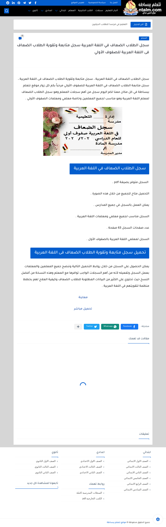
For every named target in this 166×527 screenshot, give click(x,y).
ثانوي (35, 10)
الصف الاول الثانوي (46, 461)
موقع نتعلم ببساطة (116, 522)
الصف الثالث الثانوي (45, 466)
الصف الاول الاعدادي (91, 461)
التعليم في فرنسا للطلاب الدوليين (109, 24)
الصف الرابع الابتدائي (137, 483)
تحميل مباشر (83, 309)
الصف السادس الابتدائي (136, 489)
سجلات (99, 10)
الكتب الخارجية (85, 10)
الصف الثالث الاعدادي (90, 466)
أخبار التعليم (112, 10)
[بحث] (6, 10)
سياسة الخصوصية (97, 3)
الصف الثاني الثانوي (45, 472)
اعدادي (48, 10)
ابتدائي (62, 10)
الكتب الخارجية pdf (92, 498)
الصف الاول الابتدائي (137, 461)
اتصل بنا (113, 3)
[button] (129, 327)
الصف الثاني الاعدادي (91, 472)
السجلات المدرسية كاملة (89, 492)
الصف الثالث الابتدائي (137, 466)
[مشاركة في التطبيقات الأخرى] (78, 327)
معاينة (83, 297)
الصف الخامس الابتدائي (136, 478)
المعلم (72, 10)
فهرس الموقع (77, 3)
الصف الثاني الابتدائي (137, 472)
